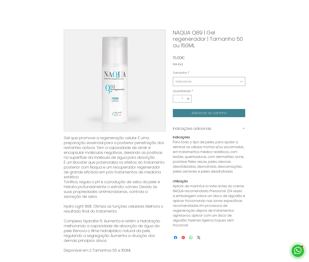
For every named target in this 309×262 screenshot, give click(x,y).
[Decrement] (176, 98)
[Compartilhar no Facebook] (175, 237)
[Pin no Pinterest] (183, 237)
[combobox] (209, 81)
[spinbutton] (182, 98)
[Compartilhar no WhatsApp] (191, 237)
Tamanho (181, 73)
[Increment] (188, 98)
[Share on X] (198, 237)
